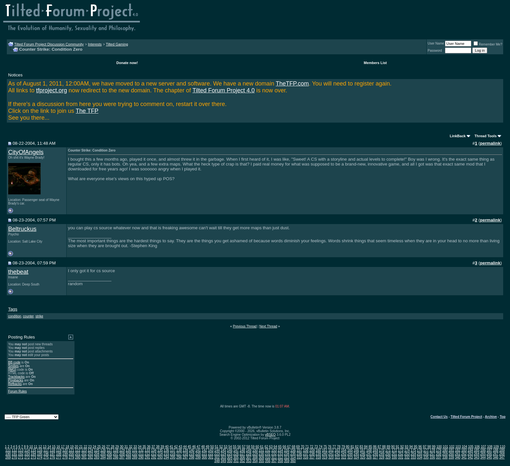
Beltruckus (22, 228)
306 (242, 457)
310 (268, 457)
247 (369, 454)
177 (426, 450)
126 (103, 450)
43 (180, 446)
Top (502, 417)
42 (176, 446)
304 (230, 457)
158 (305, 450)
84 (366, 446)
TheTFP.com (292, 83)
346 (495, 457)
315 (299, 457)
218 (185, 454)
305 (236, 457)
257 (432, 454)
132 (141, 450)
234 (286, 454)
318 (318, 457)
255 (420, 454)
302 (217, 457)
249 (381, 454)
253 (407, 454)
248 (375, 454)
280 (78, 457)
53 (225, 446)
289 (135, 457)
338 (445, 457)
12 (40, 446)
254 (413, 454)
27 (108, 446)
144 (217, 450)
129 (122, 450)
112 (14, 450)
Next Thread (268, 326)
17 (62, 446)
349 (223, 461)
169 (375, 450)
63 (271, 446)
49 (207, 446)
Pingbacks (15, 380)
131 (135, 450)
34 (139, 446)
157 (299, 450)
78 (339, 446)
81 (352, 446)
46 (194, 446)
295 (173, 457)
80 (348, 446)
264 (476, 454)
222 (210, 454)
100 (439, 446)
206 (109, 454)
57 (244, 446)
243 (343, 454)
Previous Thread (245, 326)
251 (394, 454)
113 (20, 450)
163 (337, 450)
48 (203, 446)
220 (198, 454)
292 (153, 457)
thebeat (18, 271)
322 (343, 457)
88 (384, 446)
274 (40, 457)
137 (173, 450)
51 (216, 446)
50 (212, 446)
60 (257, 446)
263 (470, 454)
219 (192, 454)
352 (242, 461)
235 (293, 454)
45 (189, 446)
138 (179, 450)
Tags (12, 309)
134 (153, 450)
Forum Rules (17, 391)
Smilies (13, 366)
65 (280, 446)
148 (242, 450)
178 (432, 450)
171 (388, 450)
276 (52, 457)
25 (99, 446)
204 (97, 454)
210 (135, 454)
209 (128, 454)
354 (255, 461)
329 (388, 457)
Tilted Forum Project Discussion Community (49, 44)
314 (293, 457)
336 (432, 457)
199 (65, 454)
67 (289, 446)
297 (185, 457)
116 (40, 450)
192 (20, 454)
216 (173, 454)
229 (255, 454)
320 (331, 457)
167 (363, 450)
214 (160, 454)
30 (121, 446)
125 (97, 450)
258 (438, 454)
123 (84, 450)
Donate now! (127, 63)
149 (248, 450)
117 (46, 450)
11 (35, 446)
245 (356, 454)
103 (458, 446)
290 (141, 457)
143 (210, 450)
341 (464, 457)
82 (356, 446)
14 (49, 446)
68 (293, 446)
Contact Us (439, 417)
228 (248, 454)
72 (311, 446)
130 (128, 450)
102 (452, 446)
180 (445, 450)
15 (54, 446)
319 (325, 457)
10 (31, 446)
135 (160, 450)
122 (78, 450)
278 (65, 457)
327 (375, 457)
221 (204, 454)
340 (458, 457)
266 (489, 454)
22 (85, 446)
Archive (491, 417)
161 (325, 450)
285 (109, 457)
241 (331, 454)
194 (33, 454)
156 (293, 450)
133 (147, 450)
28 (112, 446)
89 (388, 446)
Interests (94, 44)
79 (343, 446)
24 (94, 446)
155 (286, 450)
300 (204, 457)
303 (223, 457)
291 (147, 457)
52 (221, 446)
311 (274, 457)
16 (58, 446)
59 (252, 446)
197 (52, 454)
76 (329, 446)
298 (192, 457)
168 (369, 450)
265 (483, 454)
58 (248, 446)
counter (28, 316)
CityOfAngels (26, 152)
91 (397, 446)
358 (280, 461)
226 (236, 454)
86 (375, 446)
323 (350, 457)
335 (426, 457)
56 (239, 446)
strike (39, 316)
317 (312, 457)
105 (471, 446)
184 (470, 450)
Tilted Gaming (117, 44)
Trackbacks (16, 377)
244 (350, 454)
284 (103, 457)
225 (230, 454)
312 (280, 457)
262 (464, 454)
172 (394, 450)
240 (325, 454)
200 (71, 454)
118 (52, 450)
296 (179, 457)
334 (420, 457)
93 (406, 446)
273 (33, 457)
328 (381, 457)
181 (451, 450)
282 (90, 457)
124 (90, 450)
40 (166, 446)
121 (71, 450)
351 (236, 461)
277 (58, 457)
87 (379, 446)
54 (230, 446)
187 (489, 450)
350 (230, 461)
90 (393, 446)
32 (130, 446)
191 (14, 454)
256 (426, 454)
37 (153, 446)
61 (261, 446)
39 (162, 446)
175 (413, 450)
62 (266, 446)
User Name (436, 43)
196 (46, 454)
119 (58, 450)
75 (325, 446)
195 (40, 454)
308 (255, 457)
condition (14, 316)
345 (489, 457)
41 (171, 446)
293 (160, 457)
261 (458, 454)
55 (234, 446)
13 (45, 446)
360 (293, 461)
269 (8, 457)
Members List (375, 63)
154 (280, 450)
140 (192, 450)
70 (302, 446)
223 (217, 454)
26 (103, 446)
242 (337, 454)
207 (115, 454)
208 (122, 454)
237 (305, 454)
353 (248, 461)
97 (424, 446)
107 (483, 446)
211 (141, 454)
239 (318, 454)
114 (27, 450)
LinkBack (458, 136)
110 (502, 446)
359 (286, 461)
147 (236, 450)
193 (27, 454)
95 (415, 446)
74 (320, 446)
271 (20, 457)
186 (483, 450)
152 (268, 450)
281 (84, 457)
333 (413, 457)
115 (33, 450)
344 (483, 457)
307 (248, 457)
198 (58, 454)
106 (477, 446)
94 (411, 446)
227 (242, 454)
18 (67, 446)
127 (109, 450)
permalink (490, 143)
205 (103, 454)
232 (274, 454)
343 (476, 457)
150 (255, 450)
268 (502, 454)
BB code (14, 362)
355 (261, 461)
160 (318, 450)
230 (261, 454)
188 (495, 450)
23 (90, 446)
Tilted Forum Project (466, 417)
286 (115, 457)
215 (166, 454)
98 (429, 446)
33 (135, 446)
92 (402, 446)
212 (147, 454)
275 (46, 457)
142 (204, 450)
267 (495, 454)
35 (144, 446)
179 (438, 450)
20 (76, 446)
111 (8, 450)
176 (420, 450)
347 (502, 457)
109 (496, 446)
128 (115, 450)
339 (451, 457)
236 (299, 454)
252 (400, 454)
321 (337, 457)
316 (305, 457)
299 (198, 457)
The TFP (87, 111)
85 (370, 446)
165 (350, 450)
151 (261, 450)
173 (400, 450)
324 (356, 457)
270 (14, 457)
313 (286, 457)
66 (284, 446)
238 (312, 454)
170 (381, 450)
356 (268, 461)
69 (298, 446)
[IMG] (12, 369)
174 (407, 450)
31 (126, 446)
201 (78, 454)
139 (185, 450)
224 (223, 454)
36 (149, 446)
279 (71, 457)
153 (274, 450)
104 (464, 446)
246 (363, 454)
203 (90, 454)
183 (464, 450)
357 (274, 461)
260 (451, 454)
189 (502, 450)
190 (8, 454)
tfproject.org (51, 90)
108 (489, 446)
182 (458, 450)
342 (470, 457)
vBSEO (270, 434)
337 (438, 457)
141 (198, 450)
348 (217, 461)
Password (435, 50)
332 (407, 457)
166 (356, 450)
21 (81, 446)
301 (210, 457)
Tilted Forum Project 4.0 (224, 90)
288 (128, 457)
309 (261, 457)
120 (65, 450)
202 (84, 454)
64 (275, 446)
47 (198, 446)
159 (312, 450)
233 (280, 454)
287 (122, 457)
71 (307, 446)
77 (334, 446)
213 (153, 454)
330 (394, 457)
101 (445, 446)
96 (420, 446)
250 (388, 454)
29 (117, 446)
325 (363, 457)
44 (185, 446)
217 (179, 454)
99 (434, 446)
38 (157, 446)
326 (369, 457)
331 (400, 457)
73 (316, 446)
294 (166, 457)
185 (476, 450)
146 (230, 450)
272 (27, 457)
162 (331, 450)
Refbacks (15, 384)
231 (268, 454)
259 (445, 454)
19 (72, 446)
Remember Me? (488, 44)
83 (361, 446)
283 (97, 457)
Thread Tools (486, 136)
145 (223, 450)
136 (166, 450)
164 (343, 450)
